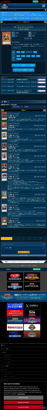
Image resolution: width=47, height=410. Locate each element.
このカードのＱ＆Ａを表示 (31, 15)
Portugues (19, 59)
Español (38, 56)
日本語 (18, 52)
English (18, 56)
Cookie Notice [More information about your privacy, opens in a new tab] (21, 394)
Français (28, 56)
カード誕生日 (7, 362)
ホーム (1, 10)
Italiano (33, 56)
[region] (23, 395)
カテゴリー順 (7, 359)
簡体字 (35, 52)
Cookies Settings (23, 397)
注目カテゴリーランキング (10, 376)
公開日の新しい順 (8, 355)
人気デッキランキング (9, 373)
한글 (23, 52)
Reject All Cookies (23, 402)
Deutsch (23, 56)
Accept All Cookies (23, 407)
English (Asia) (29, 52)
